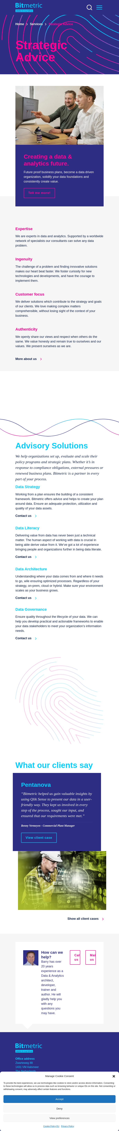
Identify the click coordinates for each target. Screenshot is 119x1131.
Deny (59, 1108)
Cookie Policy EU (51, 1126)
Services (36, 24)
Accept (59, 1099)
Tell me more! (39, 193)
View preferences (59, 1118)
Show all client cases (85, 919)
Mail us (93, 957)
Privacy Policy (67, 1126)
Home (19, 24)
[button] (114, 1076)
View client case (39, 838)
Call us (77, 957)
